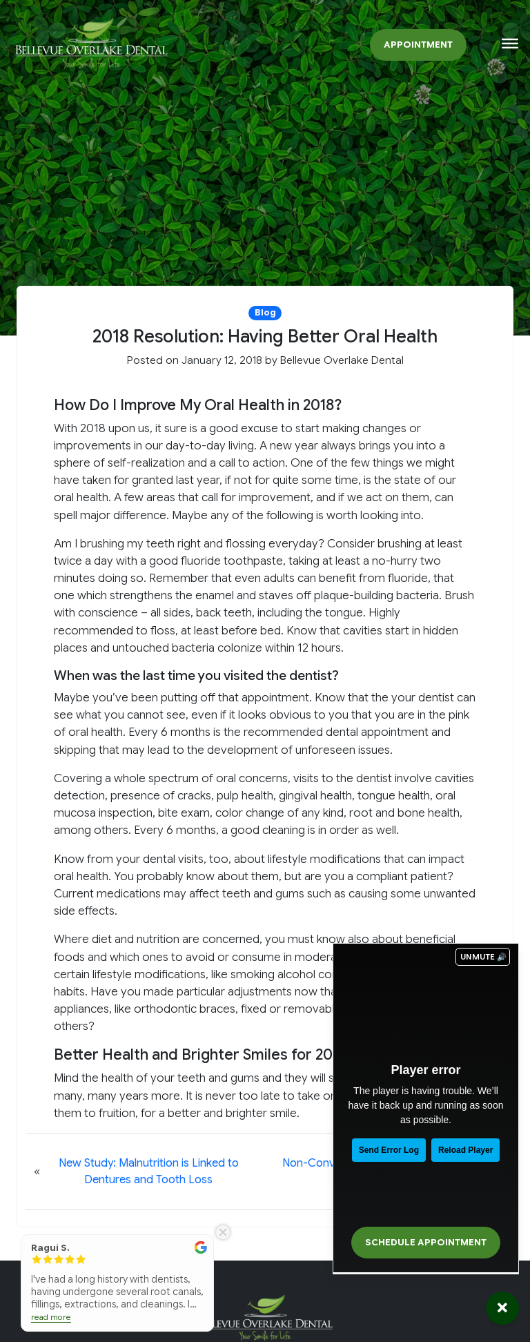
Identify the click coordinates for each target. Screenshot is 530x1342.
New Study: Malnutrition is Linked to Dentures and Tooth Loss (149, 1171)
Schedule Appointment (426, 1242)
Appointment (418, 44)
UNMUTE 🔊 (483, 957)
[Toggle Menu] (510, 43)
